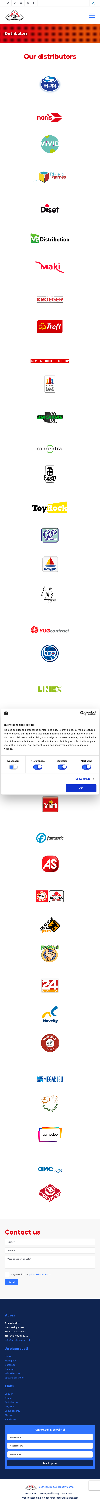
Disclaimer (31, 1493)
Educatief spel (12, 1373)
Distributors (11, 1402)
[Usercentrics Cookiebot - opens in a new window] (82, 713)
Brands (9, 1398)
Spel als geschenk (14, 1377)
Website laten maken (33, 1497)
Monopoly (10, 1360)
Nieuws (9, 1415)
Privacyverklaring (49, 1493)
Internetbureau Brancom (64, 1497)
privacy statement (39, 1274)
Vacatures (10, 1419)
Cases (8, 1356)
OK (81, 788)
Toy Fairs (9, 1406)
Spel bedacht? (12, 1410)
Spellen (9, 1393)
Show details (83, 778)
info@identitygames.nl (17, 1340)
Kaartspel (10, 1369)
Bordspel (10, 1364)
